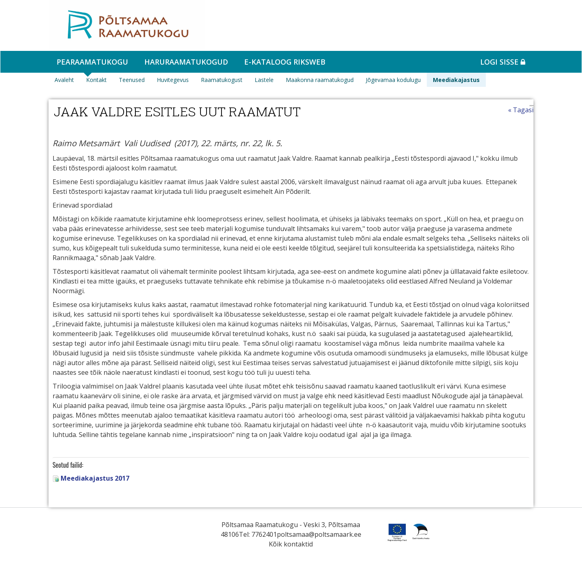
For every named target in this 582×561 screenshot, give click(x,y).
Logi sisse (502, 62)
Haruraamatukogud (186, 62)
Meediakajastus (456, 80)
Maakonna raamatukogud (320, 80)
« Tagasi (521, 109)
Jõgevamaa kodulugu (393, 80)
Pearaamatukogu (92, 62)
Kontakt (96, 80)
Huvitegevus (173, 80)
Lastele (264, 80)
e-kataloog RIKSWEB (284, 62)
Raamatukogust (221, 80)
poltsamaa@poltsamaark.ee (319, 534)
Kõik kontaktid (291, 544)
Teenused (132, 80)
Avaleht (64, 80)
